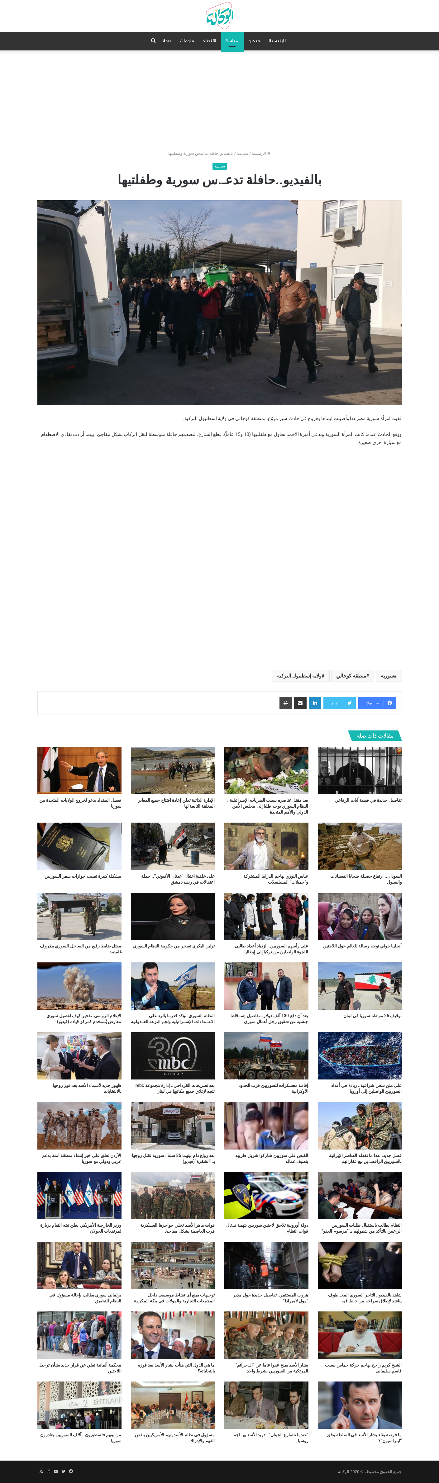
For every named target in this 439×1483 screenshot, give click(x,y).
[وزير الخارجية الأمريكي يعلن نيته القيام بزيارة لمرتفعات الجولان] (79, 1195)
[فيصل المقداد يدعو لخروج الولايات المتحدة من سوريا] (79, 770)
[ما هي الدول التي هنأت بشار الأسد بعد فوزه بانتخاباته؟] (173, 1335)
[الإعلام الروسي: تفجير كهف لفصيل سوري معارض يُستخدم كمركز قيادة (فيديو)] (79, 986)
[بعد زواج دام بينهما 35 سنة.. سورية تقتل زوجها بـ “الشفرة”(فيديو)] (173, 1125)
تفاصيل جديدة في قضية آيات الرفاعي (368, 800)
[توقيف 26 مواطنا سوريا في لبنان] (360, 986)
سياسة (232, 41)
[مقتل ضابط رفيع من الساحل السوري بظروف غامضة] (79, 916)
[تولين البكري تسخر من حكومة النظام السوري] (173, 916)
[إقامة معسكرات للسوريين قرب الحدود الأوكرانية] (266, 1055)
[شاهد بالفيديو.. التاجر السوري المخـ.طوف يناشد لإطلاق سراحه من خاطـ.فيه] (360, 1265)
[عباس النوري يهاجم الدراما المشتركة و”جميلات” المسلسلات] (266, 846)
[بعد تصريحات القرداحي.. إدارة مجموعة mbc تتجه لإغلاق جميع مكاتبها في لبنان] (173, 1055)
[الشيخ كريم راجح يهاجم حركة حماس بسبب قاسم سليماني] (360, 1335)
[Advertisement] (220, 97)
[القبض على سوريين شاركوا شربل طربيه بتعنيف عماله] (266, 1125)
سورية (387, 676)
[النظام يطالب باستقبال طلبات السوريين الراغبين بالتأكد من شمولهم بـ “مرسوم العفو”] (360, 1195)
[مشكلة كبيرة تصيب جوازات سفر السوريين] (79, 846)
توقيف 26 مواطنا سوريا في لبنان (372, 1015)
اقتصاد (210, 41)
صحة (167, 41)
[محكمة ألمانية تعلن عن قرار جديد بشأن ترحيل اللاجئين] (79, 1335)
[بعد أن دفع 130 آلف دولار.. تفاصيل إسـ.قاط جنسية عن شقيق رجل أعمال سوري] (266, 986)
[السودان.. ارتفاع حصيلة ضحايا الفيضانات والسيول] (360, 846)
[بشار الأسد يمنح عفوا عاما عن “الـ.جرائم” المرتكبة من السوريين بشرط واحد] (266, 1335)
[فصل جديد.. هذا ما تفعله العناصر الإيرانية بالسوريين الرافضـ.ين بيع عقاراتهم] (360, 1125)
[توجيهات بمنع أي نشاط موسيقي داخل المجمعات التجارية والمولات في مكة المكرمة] (173, 1265)
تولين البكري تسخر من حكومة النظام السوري (174, 945)
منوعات (187, 41)
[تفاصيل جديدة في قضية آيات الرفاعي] (360, 770)
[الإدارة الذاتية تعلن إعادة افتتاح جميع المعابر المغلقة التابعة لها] (173, 770)
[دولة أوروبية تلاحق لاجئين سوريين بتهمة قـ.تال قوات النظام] (266, 1195)
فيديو (254, 41)
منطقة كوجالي (351, 676)
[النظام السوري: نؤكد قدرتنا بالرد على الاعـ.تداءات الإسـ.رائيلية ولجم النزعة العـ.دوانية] (173, 986)
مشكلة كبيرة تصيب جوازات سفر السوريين (83, 876)
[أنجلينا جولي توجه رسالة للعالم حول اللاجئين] (360, 916)
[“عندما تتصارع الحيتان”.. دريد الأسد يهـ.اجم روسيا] (266, 1405)
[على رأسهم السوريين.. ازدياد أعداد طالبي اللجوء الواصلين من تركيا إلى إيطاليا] (266, 916)
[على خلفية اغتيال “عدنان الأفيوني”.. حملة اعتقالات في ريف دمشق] (173, 846)
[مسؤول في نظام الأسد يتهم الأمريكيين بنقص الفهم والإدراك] (173, 1405)
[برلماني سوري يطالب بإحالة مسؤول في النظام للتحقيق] (79, 1265)
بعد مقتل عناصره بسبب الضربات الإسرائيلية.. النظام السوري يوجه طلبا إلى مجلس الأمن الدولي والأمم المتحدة (267, 806)
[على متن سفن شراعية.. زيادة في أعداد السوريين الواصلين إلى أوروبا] (360, 1055)
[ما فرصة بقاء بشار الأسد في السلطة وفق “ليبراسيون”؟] (360, 1405)
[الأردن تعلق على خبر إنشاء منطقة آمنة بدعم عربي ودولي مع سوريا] (79, 1125)
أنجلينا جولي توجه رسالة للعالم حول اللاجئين (362, 945)
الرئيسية (277, 41)
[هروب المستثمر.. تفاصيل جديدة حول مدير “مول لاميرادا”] (266, 1265)
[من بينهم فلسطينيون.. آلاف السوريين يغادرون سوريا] (79, 1405)
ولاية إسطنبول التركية (299, 676)
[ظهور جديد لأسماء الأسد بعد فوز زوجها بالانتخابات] (79, 1055)
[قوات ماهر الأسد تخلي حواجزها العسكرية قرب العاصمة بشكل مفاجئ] (173, 1195)
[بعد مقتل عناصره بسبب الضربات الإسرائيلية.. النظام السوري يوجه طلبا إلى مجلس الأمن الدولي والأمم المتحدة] (266, 770)
